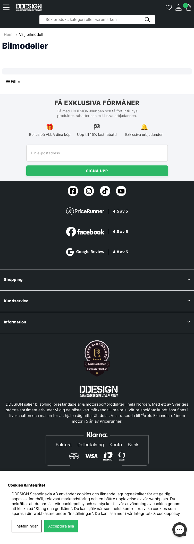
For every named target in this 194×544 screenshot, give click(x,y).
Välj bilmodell (31, 34)
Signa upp (97, 171)
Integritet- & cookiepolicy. (157, 513)
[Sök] (97, 19)
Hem (8, 34)
